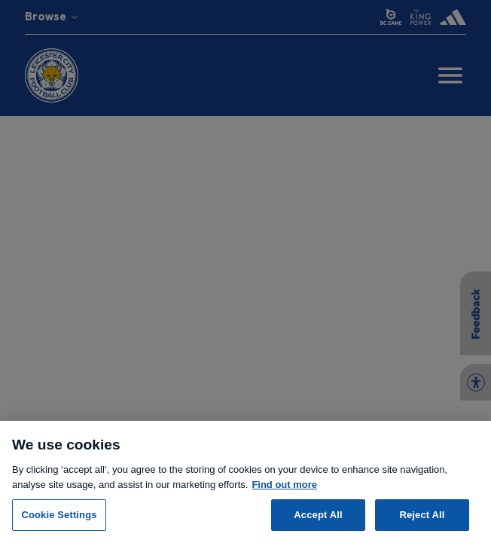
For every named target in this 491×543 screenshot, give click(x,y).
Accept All (318, 514)
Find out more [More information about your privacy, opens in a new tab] (284, 484)
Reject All (421, 514)
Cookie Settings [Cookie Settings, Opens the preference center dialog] (58, 514)
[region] (245, 482)
